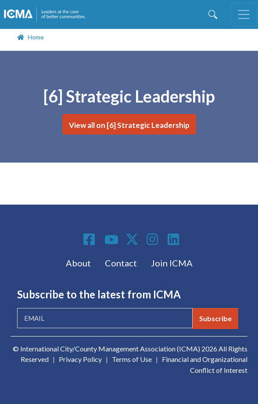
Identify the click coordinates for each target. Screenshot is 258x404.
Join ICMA (172, 263)
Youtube (111, 240)
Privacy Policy (80, 359)
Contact (121, 263)
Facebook (90, 239)
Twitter (132, 239)
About (78, 263)
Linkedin (175, 239)
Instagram (154, 239)
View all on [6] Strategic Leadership (129, 125)
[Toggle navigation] (244, 14)
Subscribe (215, 318)
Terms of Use (132, 359)
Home (36, 37)
